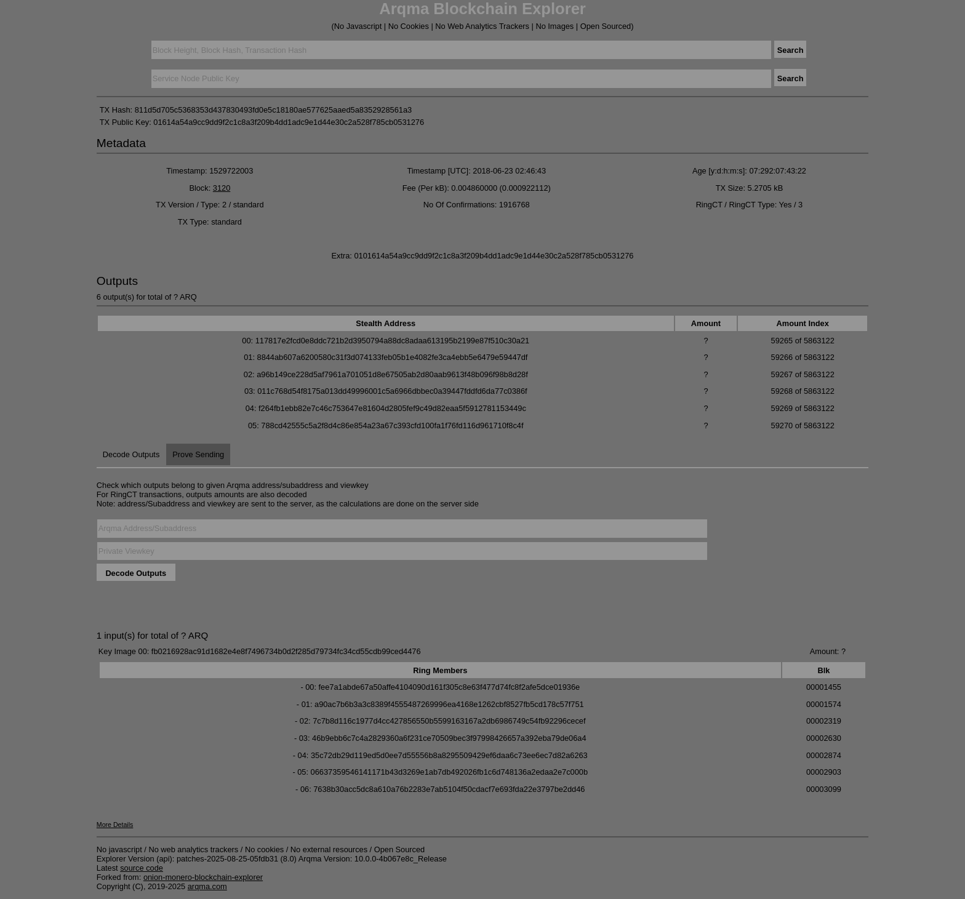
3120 (221, 188)
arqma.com (207, 886)
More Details (115, 824)
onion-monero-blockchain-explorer (203, 877)
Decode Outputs (131, 454)
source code (141, 868)
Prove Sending (198, 454)
